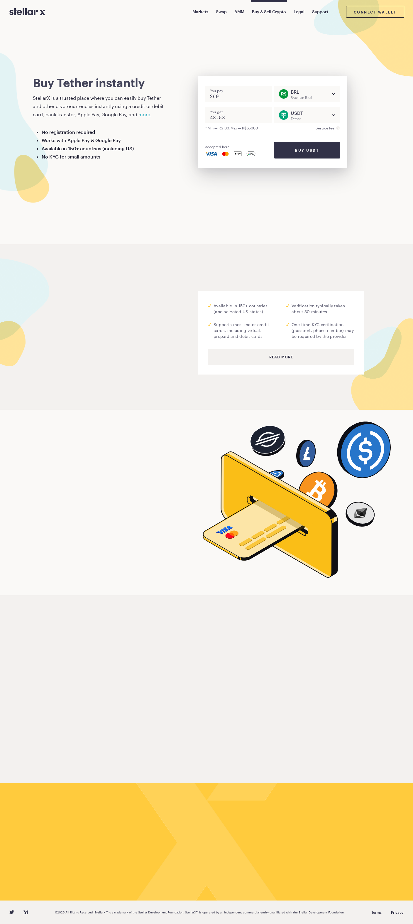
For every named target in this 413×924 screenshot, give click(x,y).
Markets (200, 11)
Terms (376, 912)
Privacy (397, 912)
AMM (239, 11)
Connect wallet (375, 12)
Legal (299, 11)
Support (320, 11)
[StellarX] (27, 11)
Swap (221, 11)
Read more (281, 357)
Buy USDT (307, 150)
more (144, 114)
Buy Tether (54, 566)
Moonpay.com (94, 341)
